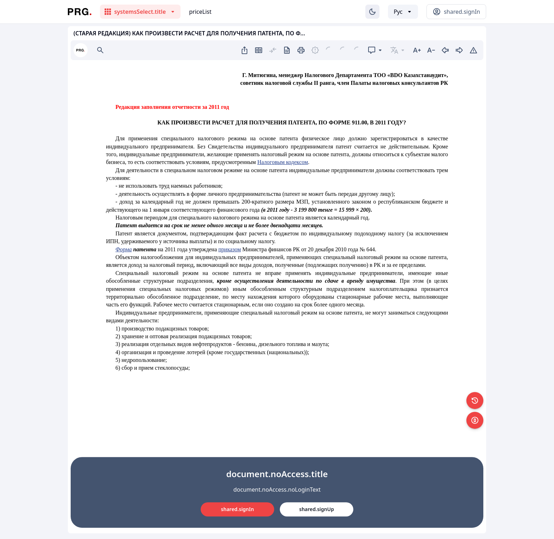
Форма (124, 249)
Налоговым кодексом (282, 162)
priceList (200, 12)
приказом (229, 249)
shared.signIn (237, 509)
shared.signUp (316, 509)
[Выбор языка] (403, 12)
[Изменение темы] (372, 12)
